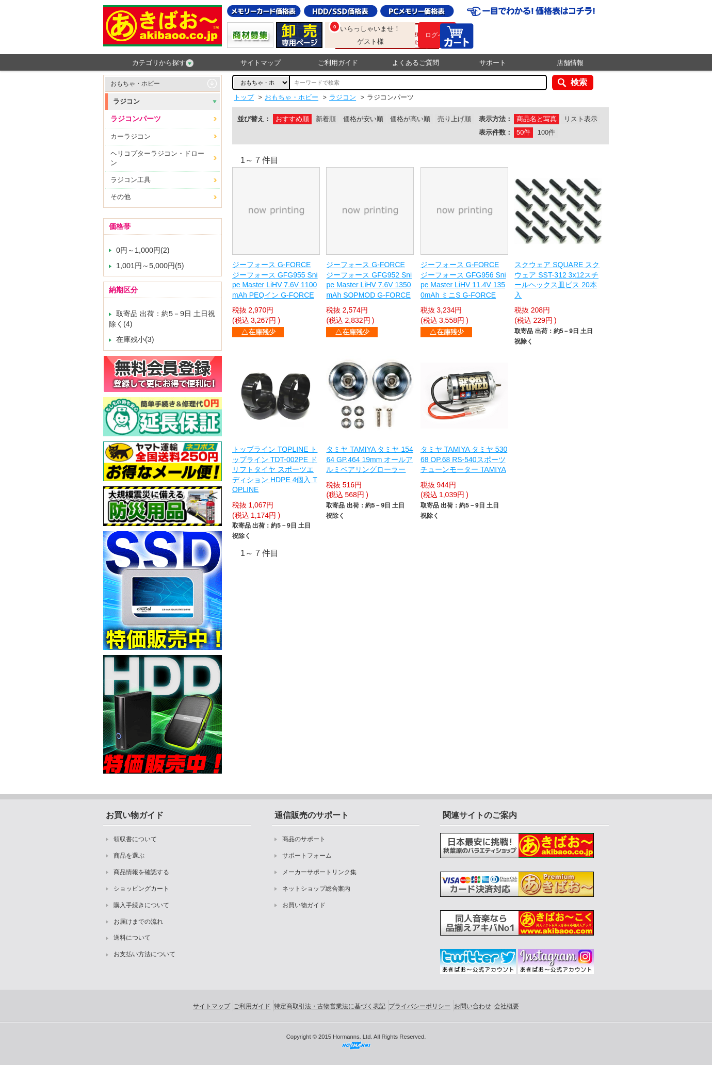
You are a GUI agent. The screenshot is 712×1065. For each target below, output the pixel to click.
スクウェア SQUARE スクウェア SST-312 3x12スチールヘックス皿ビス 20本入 (557, 279)
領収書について (135, 839)
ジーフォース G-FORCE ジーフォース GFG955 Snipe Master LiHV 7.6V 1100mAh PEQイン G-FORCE (275, 279)
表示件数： (495, 132)
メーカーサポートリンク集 (319, 872)
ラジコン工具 (130, 180)
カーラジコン (130, 136)
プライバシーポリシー (419, 1006)
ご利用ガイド (338, 63)
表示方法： (495, 119)
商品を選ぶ (129, 855)
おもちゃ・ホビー (135, 83)
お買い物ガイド (304, 905)
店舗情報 (570, 63)
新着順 (326, 119)
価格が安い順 (363, 119)
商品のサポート (304, 839)
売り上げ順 (454, 119)
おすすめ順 (292, 119)
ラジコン (126, 101)
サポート (492, 63)
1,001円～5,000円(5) (150, 265)
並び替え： (254, 119)
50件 (523, 132)
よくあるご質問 (415, 63)
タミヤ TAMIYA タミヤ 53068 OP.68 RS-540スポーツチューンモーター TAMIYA (463, 459)
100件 (546, 132)
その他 (120, 197)
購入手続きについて (141, 905)
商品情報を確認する (141, 872)
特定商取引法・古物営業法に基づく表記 (329, 1006)
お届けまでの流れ (138, 921)
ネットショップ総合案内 (316, 888)
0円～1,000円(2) (143, 250)
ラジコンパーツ (135, 118)
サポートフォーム (307, 855)
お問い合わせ (472, 1006)
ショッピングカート (141, 888)
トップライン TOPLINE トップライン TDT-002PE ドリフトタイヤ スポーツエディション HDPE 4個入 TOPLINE (274, 469)
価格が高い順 (410, 119)
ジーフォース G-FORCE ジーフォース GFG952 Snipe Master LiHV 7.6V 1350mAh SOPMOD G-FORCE (369, 279)
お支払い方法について (144, 954)
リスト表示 (580, 119)
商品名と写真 (536, 119)
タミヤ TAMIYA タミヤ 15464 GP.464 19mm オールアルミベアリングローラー (369, 459)
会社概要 (506, 1006)
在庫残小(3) (135, 339)
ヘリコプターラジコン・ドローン (157, 158)
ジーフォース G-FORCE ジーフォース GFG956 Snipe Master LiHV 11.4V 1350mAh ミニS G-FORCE (463, 279)
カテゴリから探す (162, 63)
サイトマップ (260, 63)
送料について (132, 937)
